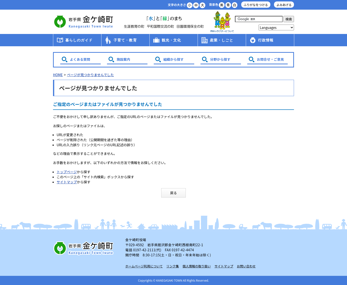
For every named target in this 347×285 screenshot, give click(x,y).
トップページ (67, 171)
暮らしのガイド (79, 40)
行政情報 (266, 40)
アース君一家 (222, 22)
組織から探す (173, 59)
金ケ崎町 (84, 21)
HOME (58, 74)
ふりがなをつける (256, 4)
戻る (173, 192)
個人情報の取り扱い (197, 266)
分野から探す (220, 59)
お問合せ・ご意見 (270, 59)
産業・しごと (221, 40)
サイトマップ (67, 181)
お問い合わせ (246, 266)
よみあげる (284, 4)
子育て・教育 (125, 40)
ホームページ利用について (144, 266)
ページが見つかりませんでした (90, 74)
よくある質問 (80, 59)
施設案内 (123, 59)
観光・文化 (171, 40)
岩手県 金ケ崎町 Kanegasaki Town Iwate (84, 248)
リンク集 (172, 266)
